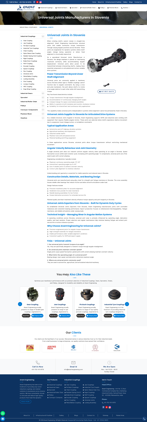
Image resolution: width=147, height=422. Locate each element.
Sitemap (105, 415)
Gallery (125, 2)
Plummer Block (113, 8)
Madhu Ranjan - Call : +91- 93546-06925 (96, 420)
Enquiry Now (37, 315)
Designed (71, 420)
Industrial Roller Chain (88, 8)
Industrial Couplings (46, 8)
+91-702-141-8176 (25, 2)
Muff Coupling (26, 63)
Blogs (131, 2)
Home (94, 2)
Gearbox (125, 8)
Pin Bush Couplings (28, 46)
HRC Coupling (26, 86)
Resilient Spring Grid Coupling (31, 56)
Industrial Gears (61, 8)
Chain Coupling (27, 51)
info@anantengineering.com (73, 369)
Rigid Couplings (27, 58)
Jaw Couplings (26, 43)
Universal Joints (27, 74)
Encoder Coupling (27, 66)
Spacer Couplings (27, 69)
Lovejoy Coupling (27, 84)
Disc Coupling (26, 71)
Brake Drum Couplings (29, 61)
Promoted (78, 420)
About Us (101, 2)
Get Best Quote (106, 91)
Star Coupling (26, 81)
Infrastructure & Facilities (113, 2)
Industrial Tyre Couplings (30, 48)
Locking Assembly (27, 79)
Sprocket (74, 8)
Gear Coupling (26, 40)
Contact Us (138, 2)
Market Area (120, 415)
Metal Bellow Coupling (29, 76)
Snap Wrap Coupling (28, 89)
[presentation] (20, 304)
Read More (26, 315)
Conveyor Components (29, 110)
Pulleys (102, 8)
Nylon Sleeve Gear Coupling (31, 53)
